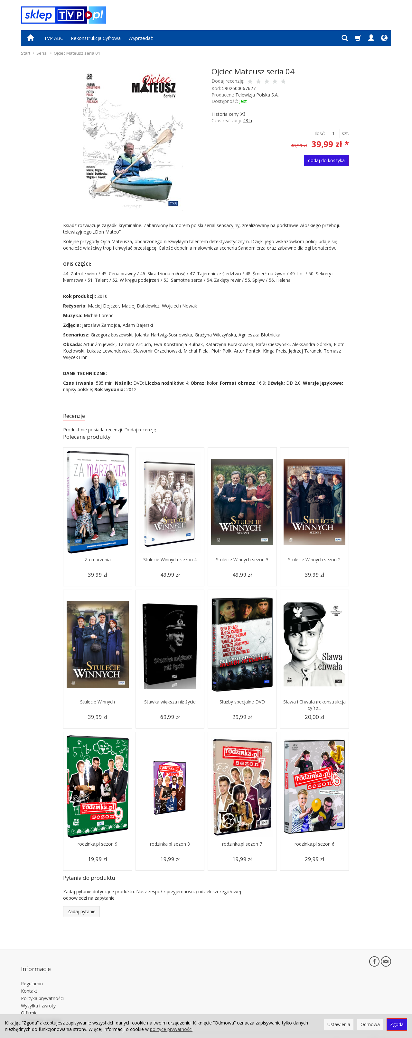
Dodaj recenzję (140, 431)
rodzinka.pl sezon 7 (242, 846)
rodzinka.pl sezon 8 (170, 846)
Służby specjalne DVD (242, 704)
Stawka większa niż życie (170, 704)
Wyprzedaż (140, 38)
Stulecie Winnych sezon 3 (242, 562)
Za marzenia (97, 562)
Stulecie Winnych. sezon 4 (170, 562)
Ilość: (319, 133)
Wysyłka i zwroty (38, 998)
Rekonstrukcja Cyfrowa (96, 38)
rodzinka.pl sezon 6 (314, 846)
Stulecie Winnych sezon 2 (314, 562)
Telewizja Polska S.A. (257, 95)
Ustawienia (338, 1024)
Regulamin (32, 976)
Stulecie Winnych (97, 704)
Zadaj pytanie (81, 915)
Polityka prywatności (42, 991)
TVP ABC (53, 38)
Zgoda (397, 1024)
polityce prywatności (171, 1029)
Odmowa (370, 1024)
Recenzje (76, 416)
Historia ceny (227, 114)
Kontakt (29, 983)
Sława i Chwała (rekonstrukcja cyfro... (314, 707)
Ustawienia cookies (41, 1013)
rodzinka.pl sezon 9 (97, 846)
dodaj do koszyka (326, 160)
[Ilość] (333, 133)
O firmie (29, 1006)
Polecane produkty (91, 438)
